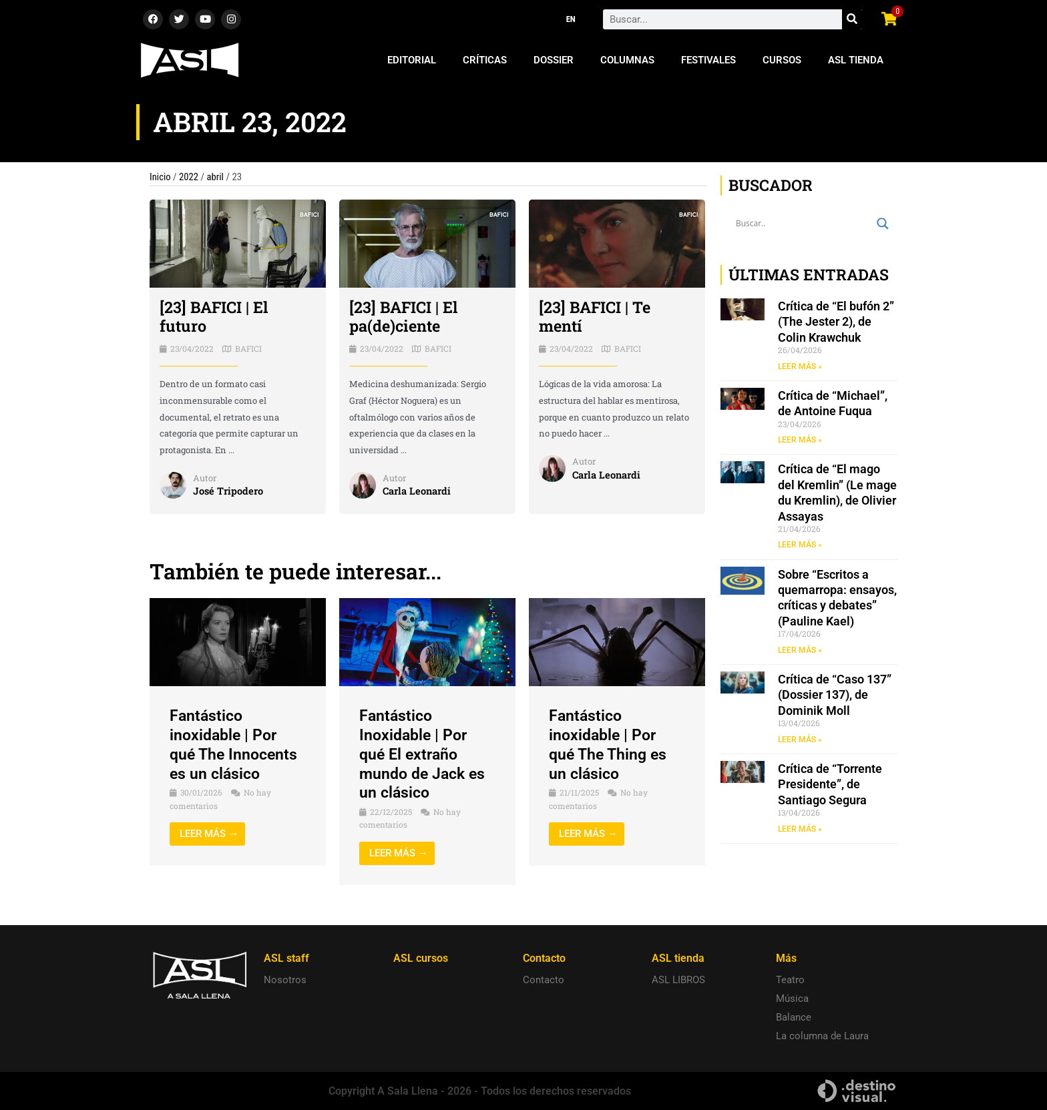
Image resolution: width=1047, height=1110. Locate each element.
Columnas (627, 60)
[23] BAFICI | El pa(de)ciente (404, 316)
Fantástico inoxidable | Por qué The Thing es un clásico (610, 744)
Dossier (554, 60)
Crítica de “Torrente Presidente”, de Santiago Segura (830, 786)
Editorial (411, 60)
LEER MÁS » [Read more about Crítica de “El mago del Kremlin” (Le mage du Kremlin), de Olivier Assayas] (800, 546)
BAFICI (248, 348)
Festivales (708, 60)
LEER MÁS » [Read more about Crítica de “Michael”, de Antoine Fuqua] (800, 440)
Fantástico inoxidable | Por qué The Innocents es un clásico (236, 744)
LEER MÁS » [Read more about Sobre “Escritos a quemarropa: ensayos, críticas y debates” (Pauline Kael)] (800, 650)
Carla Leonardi (417, 491)
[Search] (852, 19)
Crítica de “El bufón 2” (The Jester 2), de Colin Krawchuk (836, 321)
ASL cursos (420, 958)
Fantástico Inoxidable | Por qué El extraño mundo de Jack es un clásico (425, 754)
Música (792, 999)
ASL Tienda (855, 60)
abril (216, 177)
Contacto (543, 980)
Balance (793, 1017)
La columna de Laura (822, 1036)
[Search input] (803, 223)
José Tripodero (228, 491)
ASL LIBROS (678, 980)
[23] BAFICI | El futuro (215, 316)
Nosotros (285, 980)
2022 (190, 177)
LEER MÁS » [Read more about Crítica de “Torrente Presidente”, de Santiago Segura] (800, 831)
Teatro (790, 980)
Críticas (485, 60)
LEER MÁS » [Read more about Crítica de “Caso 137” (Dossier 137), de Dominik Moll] (800, 741)
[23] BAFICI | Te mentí (596, 316)
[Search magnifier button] (882, 223)
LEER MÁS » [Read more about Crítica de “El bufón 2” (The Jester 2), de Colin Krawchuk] (800, 366)
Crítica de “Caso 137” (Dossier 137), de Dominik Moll (834, 696)
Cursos (782, 60)
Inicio (160, 177)
